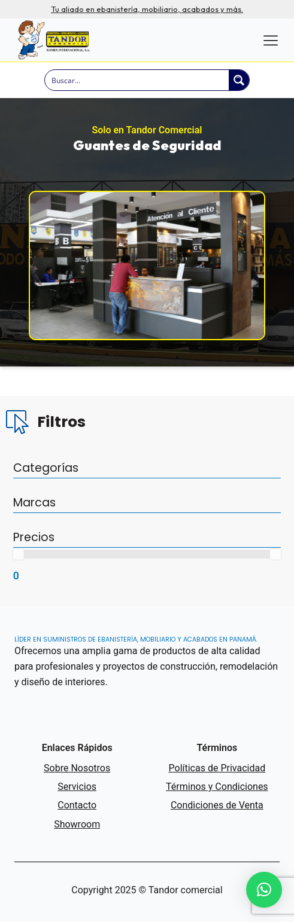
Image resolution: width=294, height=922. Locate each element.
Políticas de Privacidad (217, 768)
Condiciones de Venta (217, 805)
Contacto (76, 805)
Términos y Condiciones (217, 786)
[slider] (19, 554)
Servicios (76, 786)
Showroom (77, 824)
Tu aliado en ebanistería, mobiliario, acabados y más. (147, 9)
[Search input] (137, 80)
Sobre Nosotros (77, 768)
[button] (264, 890)
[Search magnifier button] (239, 80)
